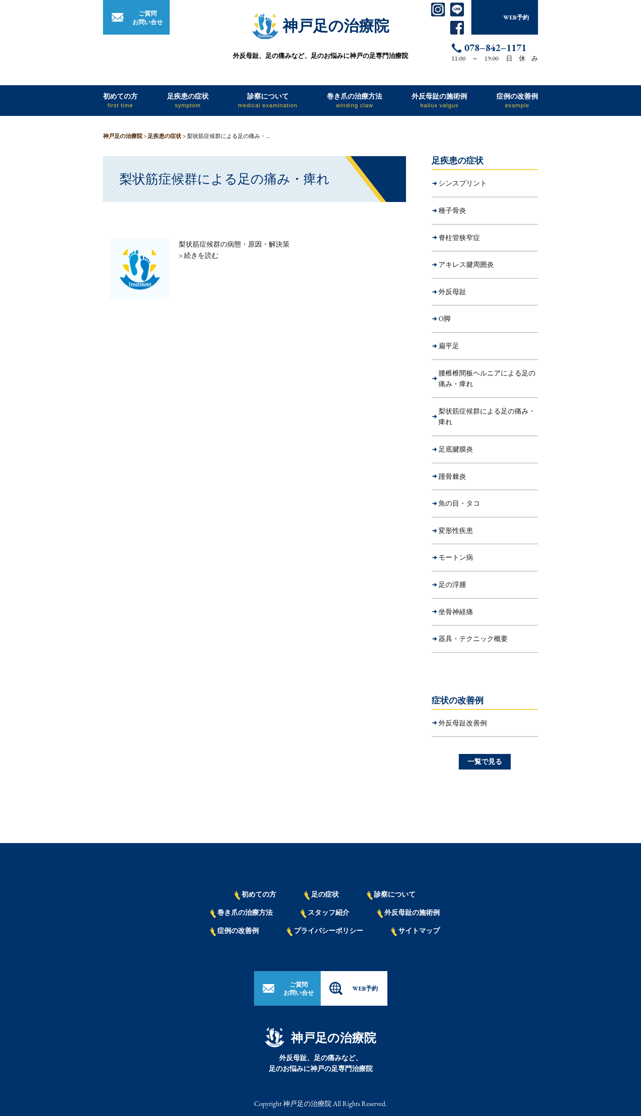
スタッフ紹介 (325, 913)
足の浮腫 (452, 584)
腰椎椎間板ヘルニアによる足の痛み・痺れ (486, 379)
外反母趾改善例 (462, 723)
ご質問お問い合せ (147, 18)
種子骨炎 (452, 210)
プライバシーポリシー (325, 931)
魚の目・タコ (459, 503)
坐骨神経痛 (455, 611)
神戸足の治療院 (336, 25)
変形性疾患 (455, 530)
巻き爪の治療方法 (354, 100)
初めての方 (120, 100)
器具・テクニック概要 (473, 638)
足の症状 (321, 895)
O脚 (444, 318)
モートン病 (455, 557)
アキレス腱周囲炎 (466, 264)
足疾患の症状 (188, 100)
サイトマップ (415, 931)
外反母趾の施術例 (439, 100)
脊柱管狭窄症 (459, 237)
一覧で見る (484, 761)
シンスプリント (462, 183)
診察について (268, 100)
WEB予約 (515, 17)
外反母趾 (452, 291)
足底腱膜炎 (455, 449)
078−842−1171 (495, 48)
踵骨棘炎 (452, 476)
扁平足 (448, 345)
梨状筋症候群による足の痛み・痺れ (486, 417)
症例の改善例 (517, 100)
